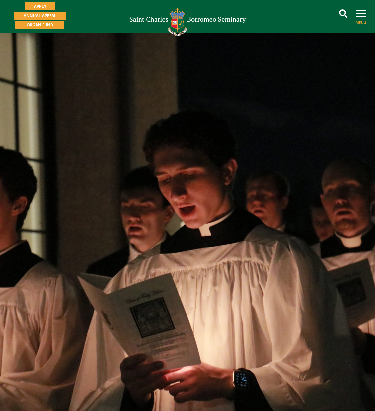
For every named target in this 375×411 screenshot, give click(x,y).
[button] (343, 13)
